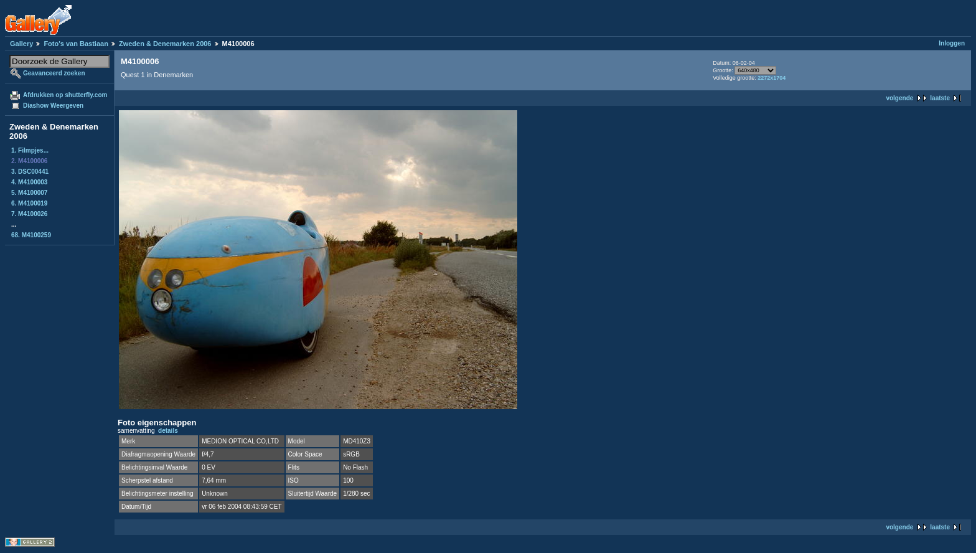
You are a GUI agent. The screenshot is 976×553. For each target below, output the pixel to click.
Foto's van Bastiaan (76, 43)
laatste (940, 98)
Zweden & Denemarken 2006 (165, 43)
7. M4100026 (29, 213)
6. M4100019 (29, 203)
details (168, 430)
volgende (899, 98)
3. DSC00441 (30, 171)
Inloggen (952, 43)
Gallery (21, 43)
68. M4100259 (31, 235)
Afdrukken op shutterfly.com (65, 95)
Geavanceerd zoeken (54, 73)
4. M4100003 (29, 182)
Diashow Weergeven (53, 105)
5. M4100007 (29, 192)
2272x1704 (772, 78)
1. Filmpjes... (30, 150)
